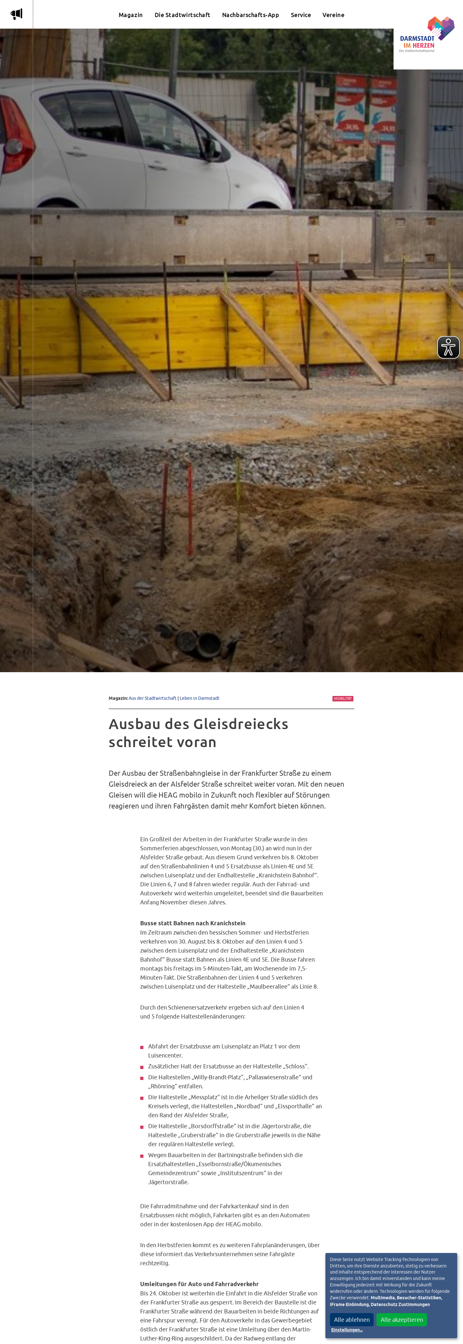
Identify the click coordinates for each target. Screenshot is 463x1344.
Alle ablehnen (352, 1319)
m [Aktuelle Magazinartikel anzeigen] (16, 14)
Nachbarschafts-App (250, 15)
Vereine (333, 15)
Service (301, 15)
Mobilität (343, 698)
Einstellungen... (347, 1330)
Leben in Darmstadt (200, 698)
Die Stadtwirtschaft (183, 15)
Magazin (131, 15)
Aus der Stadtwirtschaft (153, 698)
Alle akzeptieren (402, 1319)
